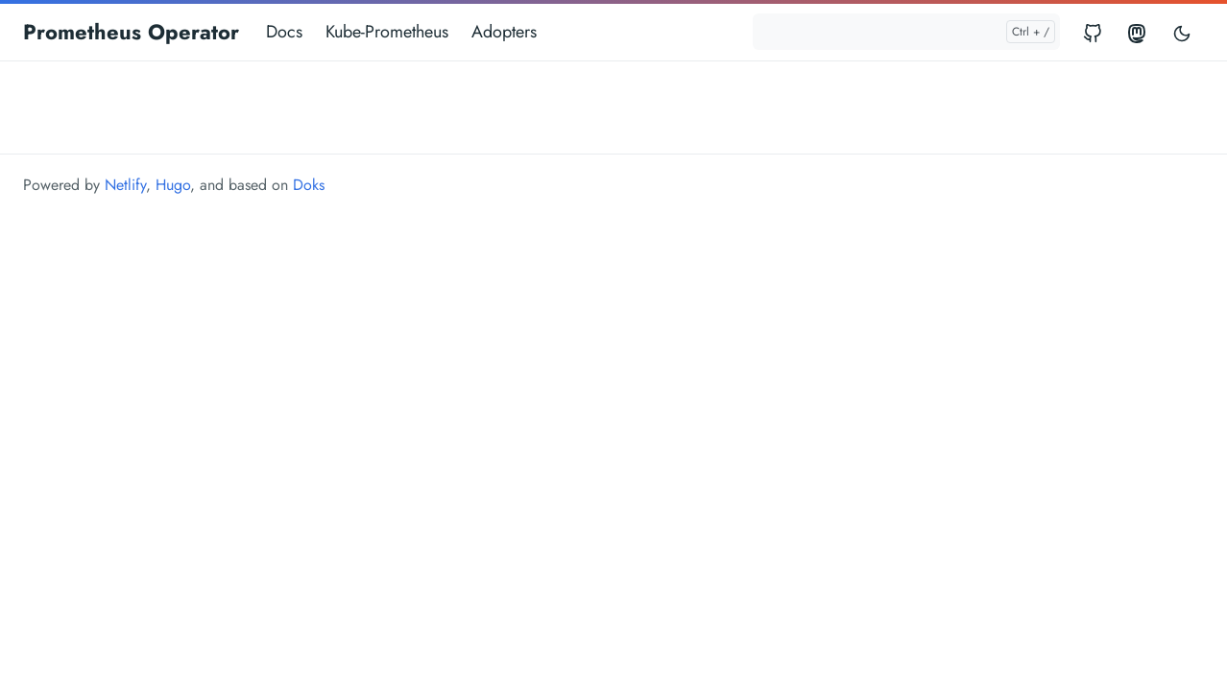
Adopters (504, 31)
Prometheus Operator (131, 31)
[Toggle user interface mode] (1182, 32)
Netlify (125, 185)
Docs (284, 31)
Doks (309, 185)
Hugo (173, 185)
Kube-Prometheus (386, 31)
